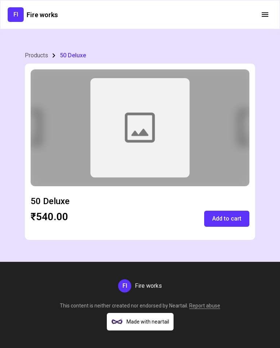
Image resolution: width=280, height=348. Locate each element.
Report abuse (204, 306)
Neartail (178, 306)
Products (36, 55)
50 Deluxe (73, 55)
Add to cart (226, 218)
